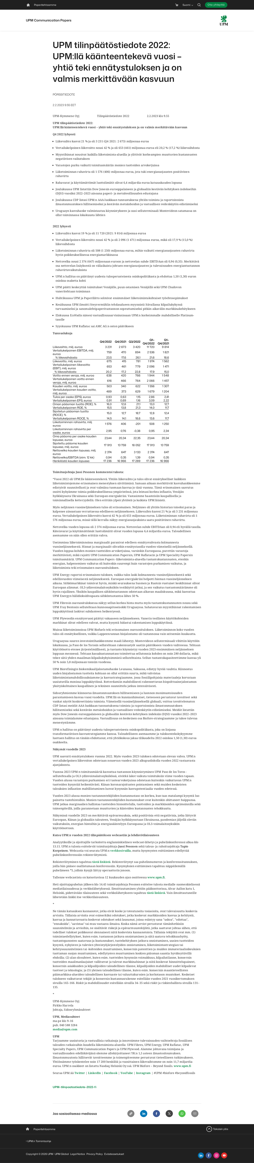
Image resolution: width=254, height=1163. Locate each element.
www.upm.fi (156, 877)
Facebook (110, 1073)
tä (93, 862)
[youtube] (224, 1155)
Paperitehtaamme (44, 1129)
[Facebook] (154, 1114)
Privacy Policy (94, 1154)
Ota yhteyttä (216, 5)
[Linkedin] (141, 1114)
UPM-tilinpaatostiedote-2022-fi (74, 1087)
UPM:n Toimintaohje (39, 1141)
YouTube (126, 1073)
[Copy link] (127, 1114)
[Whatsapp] (181, 1114)
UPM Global (62, 1154)
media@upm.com (65, 1029)
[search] (199, 5)
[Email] (194, 1114)
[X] (168, 1114)
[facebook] (209, 1155)
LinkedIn (94, 1073)
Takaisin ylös (220, 1129)
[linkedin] (201, 1155)
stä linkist (102, 862)
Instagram (143, 1073)
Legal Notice (77, 1154)
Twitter (79, 1073)
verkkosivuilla (120, 851)
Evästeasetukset (114, 1154)
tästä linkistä (156, 893)
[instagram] (216, 1155)
